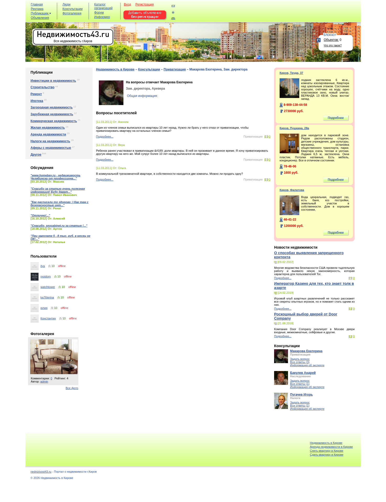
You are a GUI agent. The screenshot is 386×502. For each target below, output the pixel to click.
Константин (48, 318)
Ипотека (37, 101)
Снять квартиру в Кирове (326, 450)
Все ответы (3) (299, 362)
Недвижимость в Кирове (115, 69)
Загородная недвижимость (52, 107)
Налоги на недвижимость (50, 141)
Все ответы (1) (299, 383)
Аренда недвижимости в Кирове (331, 446)
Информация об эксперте (307, 365)
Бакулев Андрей (303, 373)
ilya (43, 266)
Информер (102, 17)
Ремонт (36, 94)
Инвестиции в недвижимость (53, 81)
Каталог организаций (103, 6)
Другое (36, 154)
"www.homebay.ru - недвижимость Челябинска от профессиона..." (55, 177)
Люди (66, 4)
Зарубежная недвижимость (52, 114)
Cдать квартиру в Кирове (326, 454)
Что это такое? (333, 45)
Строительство (43, 87)
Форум (99, 12)
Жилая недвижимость (48, 127)
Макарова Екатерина (306, 351)
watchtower (48, 286)
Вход (127, 4)
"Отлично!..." (40, 215)
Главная (37, 4)
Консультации (73, 9)
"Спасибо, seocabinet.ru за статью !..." (59, 225)
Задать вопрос (299, 359)
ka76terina (47, 297)
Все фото (72, 388)
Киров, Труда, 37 (291, 72)
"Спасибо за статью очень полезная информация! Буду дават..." (58, 190)
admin (44, 381)
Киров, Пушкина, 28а (294, 128)
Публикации (41, 13)
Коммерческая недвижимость (54, 121)
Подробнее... (104, 136)
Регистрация (144, 4)
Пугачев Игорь (301, 394)
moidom (46, 276)
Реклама (37, 9)
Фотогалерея (72, 13)
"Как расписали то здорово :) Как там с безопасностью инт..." (60, 203)
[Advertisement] (263, 13)
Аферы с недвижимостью (51, 148)
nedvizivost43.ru (41, 471)
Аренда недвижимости (48, 134)
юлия (44, 307)
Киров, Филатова (292, 190)
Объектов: (331, 40)
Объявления (40, 18)
